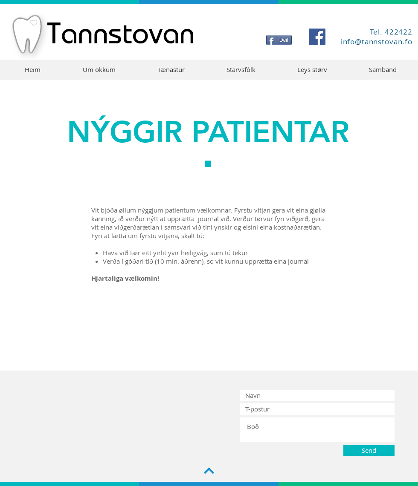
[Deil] (279, 40)
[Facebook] (317, 37)
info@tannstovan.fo (376, 41)
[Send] (369, 450)
